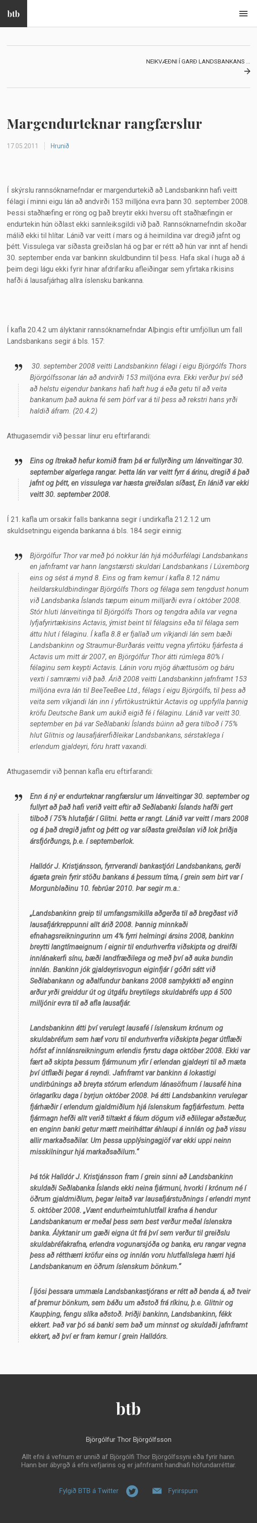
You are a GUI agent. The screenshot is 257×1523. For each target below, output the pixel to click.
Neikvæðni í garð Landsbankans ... (198, 61)
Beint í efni (243, 14)
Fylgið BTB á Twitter (89, 1491)
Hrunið (60, 146)
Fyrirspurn (183, 1491)
